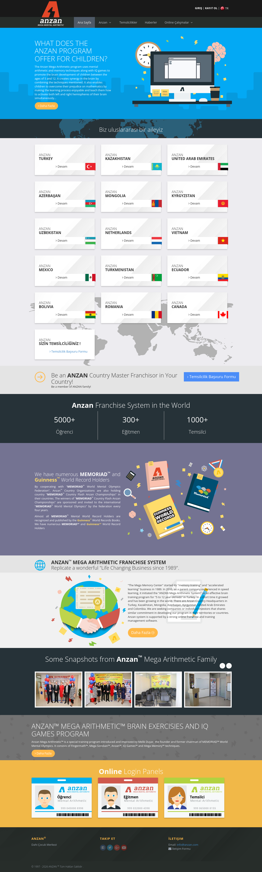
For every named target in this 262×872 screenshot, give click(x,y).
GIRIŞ (199, 8)
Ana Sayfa (84, 22)
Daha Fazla (46, 106)
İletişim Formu (179, 849)
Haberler (151, 22)
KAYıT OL (211, 8)
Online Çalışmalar (179, 22)
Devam (61, 166)
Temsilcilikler (128, 22)
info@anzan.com (187, 845)
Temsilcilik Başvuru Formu (68, 351)
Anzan (105, 22)
